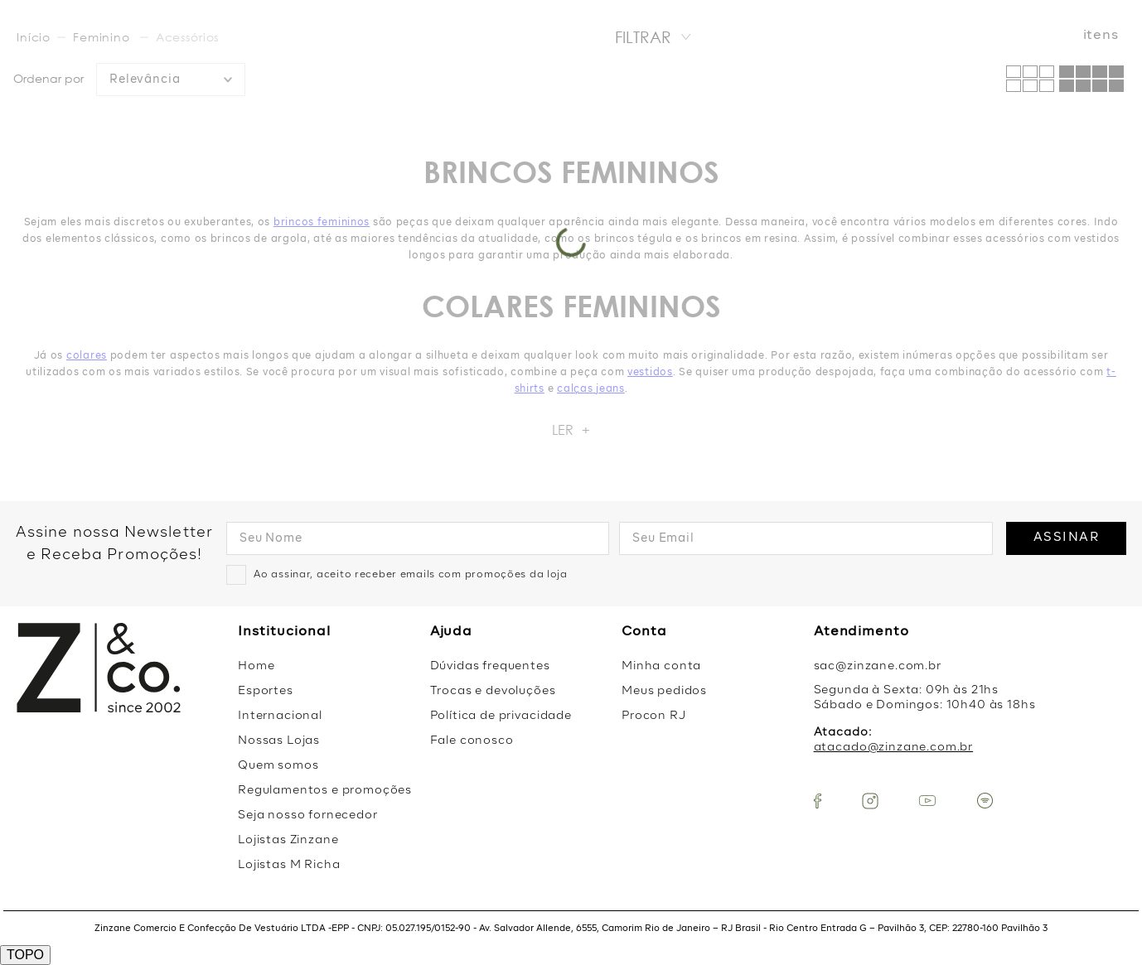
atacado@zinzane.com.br (893, 747)
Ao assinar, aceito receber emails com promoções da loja (411, 575)
